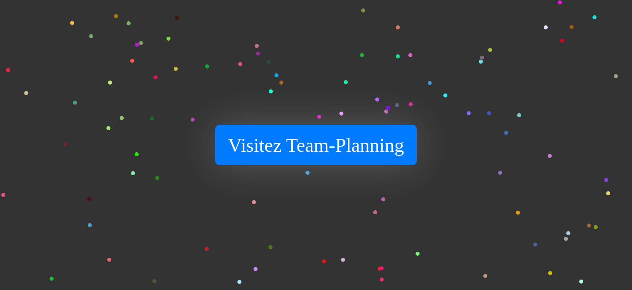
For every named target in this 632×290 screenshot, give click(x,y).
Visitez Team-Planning (316, 145)
